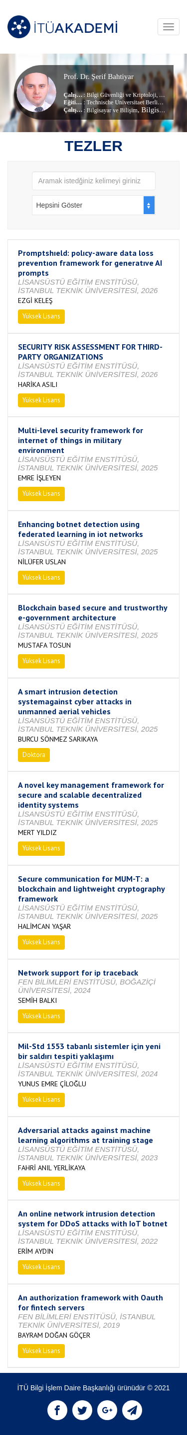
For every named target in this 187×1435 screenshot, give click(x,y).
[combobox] (94, 205)
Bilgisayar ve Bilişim (112, 110)
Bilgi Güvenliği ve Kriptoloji (122, 94)
